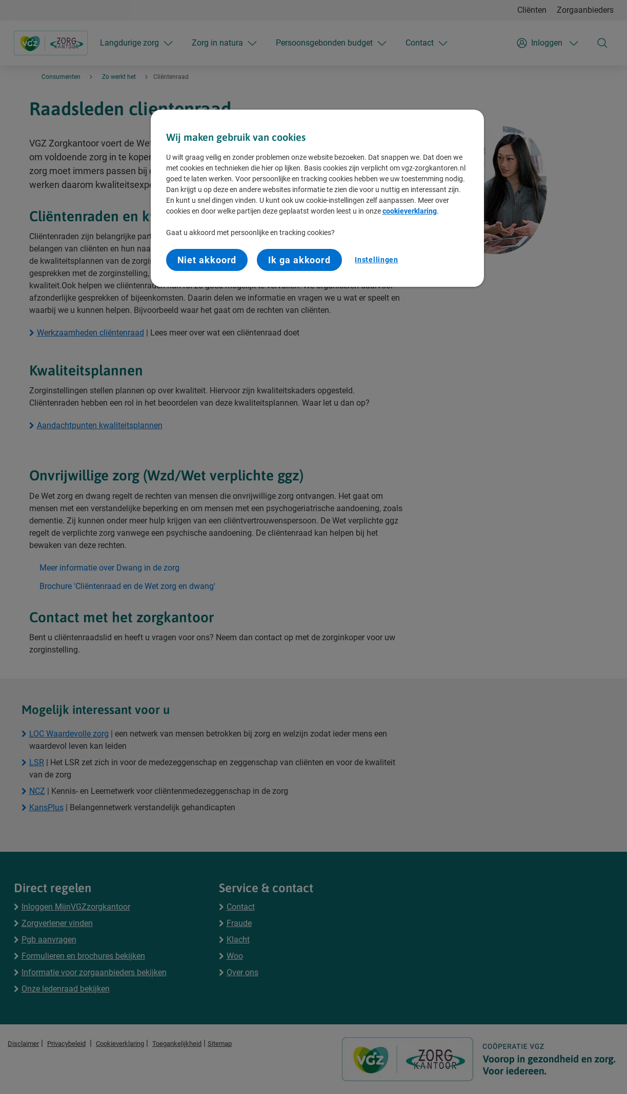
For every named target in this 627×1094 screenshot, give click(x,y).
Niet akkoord (207, 260)
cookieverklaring (409, 211)
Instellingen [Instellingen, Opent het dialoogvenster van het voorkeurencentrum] (376, 260)
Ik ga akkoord (299, 260)
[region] (317, 198)
